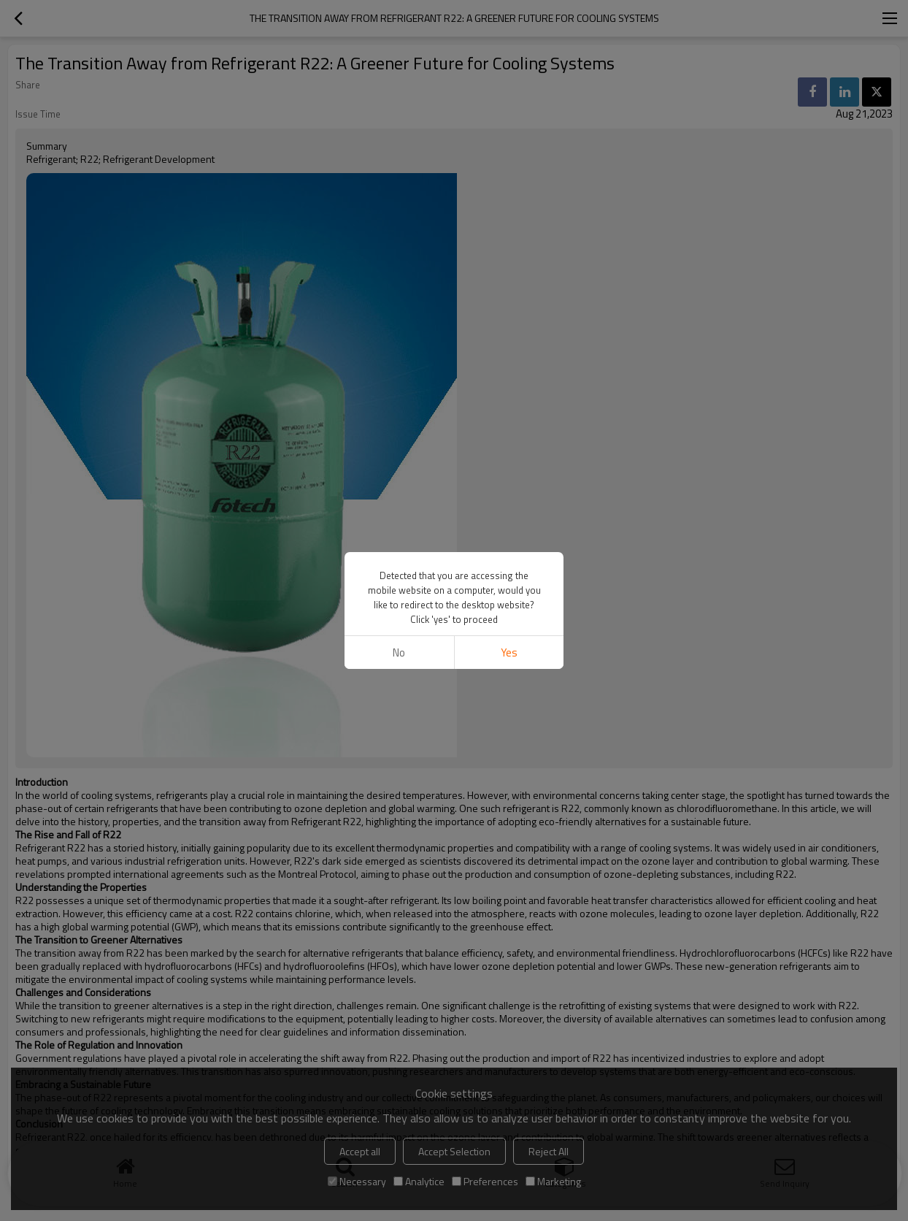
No (399, 652)
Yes (509, 652)
